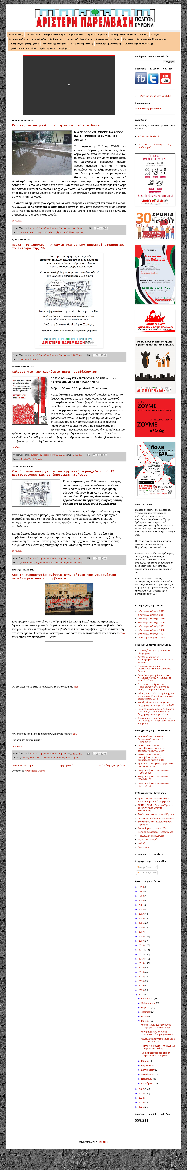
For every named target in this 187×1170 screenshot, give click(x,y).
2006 (141, 927)
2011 (141, 949)
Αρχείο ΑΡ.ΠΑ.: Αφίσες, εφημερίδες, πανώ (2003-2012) (156, 765)
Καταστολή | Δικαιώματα (79, 39)
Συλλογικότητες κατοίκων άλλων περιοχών (155, 823)
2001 (141, 904)
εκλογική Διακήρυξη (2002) (151, 626)
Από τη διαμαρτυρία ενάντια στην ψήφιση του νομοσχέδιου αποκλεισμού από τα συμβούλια (64, 576)
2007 (141, 931)
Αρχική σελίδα (67, 765)
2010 (141, 945)
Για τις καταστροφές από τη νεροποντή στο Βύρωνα (57, 125)
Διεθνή (141, 843)
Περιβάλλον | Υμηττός (82, 44)
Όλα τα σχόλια (146, 872)
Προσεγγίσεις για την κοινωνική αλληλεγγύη (154, 651)
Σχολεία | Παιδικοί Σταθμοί (22, 48)
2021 (141, 994)
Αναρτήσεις (144, 867)
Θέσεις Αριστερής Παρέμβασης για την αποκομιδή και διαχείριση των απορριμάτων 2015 (156, 696)
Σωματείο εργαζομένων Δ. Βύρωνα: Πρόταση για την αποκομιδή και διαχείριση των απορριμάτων (156, 711)
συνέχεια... (17, 220)
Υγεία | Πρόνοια (47, 48)
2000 (141, 900)
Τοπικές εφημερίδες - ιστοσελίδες (155, 831)
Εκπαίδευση (144, 846)
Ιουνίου (145, 1020)
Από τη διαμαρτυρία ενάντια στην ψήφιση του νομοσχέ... (156, 1026)
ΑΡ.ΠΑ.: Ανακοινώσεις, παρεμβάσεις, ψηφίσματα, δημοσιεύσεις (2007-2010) (151, 748)
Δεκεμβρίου (147, 1083)
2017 (141, 976)
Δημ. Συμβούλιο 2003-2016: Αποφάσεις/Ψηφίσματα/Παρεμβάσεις (152, 739)
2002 (141, 909)
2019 (141, 985)
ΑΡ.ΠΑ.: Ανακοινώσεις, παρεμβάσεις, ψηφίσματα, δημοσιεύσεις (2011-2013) (151, 757)
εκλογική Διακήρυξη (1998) (151, 629)
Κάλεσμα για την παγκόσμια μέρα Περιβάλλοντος (54, 372)
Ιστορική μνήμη (39, 39)
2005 (141, 922)
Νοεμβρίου (147, 1078)
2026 (141, 1106)
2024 (141, 1097)
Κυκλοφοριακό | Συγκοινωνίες (151, 39)
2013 (141, 958)
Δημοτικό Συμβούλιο (97, 34)
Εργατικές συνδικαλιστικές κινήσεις (156, 817)
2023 (141, 1093)
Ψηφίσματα (64, 48)
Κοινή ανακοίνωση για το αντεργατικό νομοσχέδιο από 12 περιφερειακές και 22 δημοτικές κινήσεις (63, 473)
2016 (141, 972)
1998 (141, 891)
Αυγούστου (147, 1065)
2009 (141, 940)
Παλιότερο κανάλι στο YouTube (154, 95)
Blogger (103, 1141)
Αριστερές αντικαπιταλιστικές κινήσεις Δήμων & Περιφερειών (154, 800)
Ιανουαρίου (147, 998)
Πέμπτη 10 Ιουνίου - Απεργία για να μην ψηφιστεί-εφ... (158, 1047)
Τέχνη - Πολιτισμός (148, 839)
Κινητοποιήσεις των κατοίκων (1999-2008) (153, 771)
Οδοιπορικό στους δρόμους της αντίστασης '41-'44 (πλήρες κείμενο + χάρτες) (156, 720)
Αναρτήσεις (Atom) (35, 770)
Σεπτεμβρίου (148, 1069)
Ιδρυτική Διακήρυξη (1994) (151, 637)
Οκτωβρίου (147, 1074)
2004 (141, 918)
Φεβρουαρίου (148, 1002)
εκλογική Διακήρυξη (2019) (151, 610)
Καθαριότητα (56, 39)
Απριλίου (146, 1011)
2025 (141, 1102)
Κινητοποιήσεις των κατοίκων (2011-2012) (153, 784)
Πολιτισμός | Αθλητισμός (108, 44)
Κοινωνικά (128, 39)
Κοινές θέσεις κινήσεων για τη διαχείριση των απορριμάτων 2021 (156, 703)
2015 (141, 967)
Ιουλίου (145, 1060)
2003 (141, 913)
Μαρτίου (146, 1007)
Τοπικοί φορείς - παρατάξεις (153, 828)
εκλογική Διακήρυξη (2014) (151, 614)
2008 (141, 936)
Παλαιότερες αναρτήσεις (112, 765)
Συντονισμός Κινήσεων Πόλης (139, 44)
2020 (141, 990)
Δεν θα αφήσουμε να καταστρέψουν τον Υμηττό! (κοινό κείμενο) (155, 659)
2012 (141, 954)
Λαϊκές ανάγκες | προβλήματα (24, 44)
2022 (141, 1088)
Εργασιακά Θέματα (18, 39)
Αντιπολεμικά (33, 34)
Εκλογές (155, 34)
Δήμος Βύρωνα (76, 34)
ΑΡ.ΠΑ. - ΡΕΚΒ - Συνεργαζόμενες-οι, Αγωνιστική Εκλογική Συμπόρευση (155, 808)
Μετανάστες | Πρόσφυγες (54, 44)
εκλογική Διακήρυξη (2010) (151, 618)
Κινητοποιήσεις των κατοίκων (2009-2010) (153, 778)
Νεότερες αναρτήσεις (24, 765)
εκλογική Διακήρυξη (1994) (151, 633)
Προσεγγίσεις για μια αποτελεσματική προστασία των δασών (154, 668)
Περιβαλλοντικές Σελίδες (151, 835)
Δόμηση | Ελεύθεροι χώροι (123, 34)
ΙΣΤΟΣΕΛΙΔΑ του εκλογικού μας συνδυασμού (154, 146)
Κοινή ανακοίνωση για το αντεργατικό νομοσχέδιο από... (158, 1033)
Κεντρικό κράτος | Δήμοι (108, 39)
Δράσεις (144, 34)
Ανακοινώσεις (16, 34)
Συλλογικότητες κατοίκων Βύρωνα (156, 814)
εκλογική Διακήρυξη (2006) (151, 622)
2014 (141, 963)
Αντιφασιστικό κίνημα (54, 34)
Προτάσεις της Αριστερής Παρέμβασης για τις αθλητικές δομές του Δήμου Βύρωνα (153, 687)
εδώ (122, 633)
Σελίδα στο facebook (148, 136)
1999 (141, 895)
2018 (141, 980)
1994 (141, 886)
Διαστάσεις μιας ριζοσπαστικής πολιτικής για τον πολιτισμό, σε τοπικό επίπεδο (154, 678)
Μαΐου (144, 1016)
